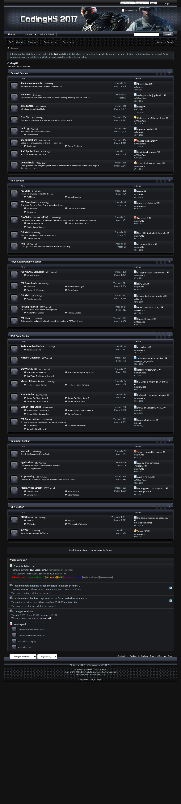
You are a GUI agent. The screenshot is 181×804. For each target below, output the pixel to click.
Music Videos (73, 491)
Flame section (32, 134)
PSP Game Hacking (30, 419)
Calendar (20, 42)
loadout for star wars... (147, 369)
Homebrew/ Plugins (76, 286)
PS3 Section (17, 180)
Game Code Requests (77, 425)
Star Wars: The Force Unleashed (40, 376)
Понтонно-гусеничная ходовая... (152, 518)
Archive (145, 656)
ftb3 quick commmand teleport (151, 395)
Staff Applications (30, 151)
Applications (27, 462)
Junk (23, 128)
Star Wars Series (29, 369)
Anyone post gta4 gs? (147, 203)
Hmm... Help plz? (145, 319)
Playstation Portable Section (26, 261)
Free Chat (25, 117)
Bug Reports (32, 146)
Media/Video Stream (31, 487)
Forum (11, 34)
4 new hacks (142, 347)
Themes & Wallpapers (77, 208)
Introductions (27, 105)
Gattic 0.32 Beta (144, 477)
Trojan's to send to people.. (149, 452)
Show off (30, 520)
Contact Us (122, 656)
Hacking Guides (74, 313)
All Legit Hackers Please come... (151, 272)
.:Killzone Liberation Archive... (151, 358)
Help (166, 3)
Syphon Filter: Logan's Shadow (80, 410)
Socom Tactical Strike (76, 401)
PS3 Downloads (28, 202)
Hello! (140, 106)
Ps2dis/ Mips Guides (35, 313)
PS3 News (31, 197)
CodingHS (135, 656)
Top (170, 656)
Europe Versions (74, 414)
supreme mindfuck (145, 129)
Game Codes (32, 425)
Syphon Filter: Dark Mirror (38, 410)
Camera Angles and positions (150, 296)
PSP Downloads (29, 283)
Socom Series (27, 394)
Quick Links (68, 42)
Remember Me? (130, 11)
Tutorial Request (33, 238)
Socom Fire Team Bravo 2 (78, 398)
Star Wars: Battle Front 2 (37, 372)
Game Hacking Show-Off (37, 429)
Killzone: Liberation (30, 357)
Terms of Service (158, 656)
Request (71, 520)
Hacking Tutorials (29, 306)
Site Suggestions (29, 140)
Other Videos (73, 495)
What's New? (47, 34)
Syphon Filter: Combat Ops (38, 414)
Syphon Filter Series (31, 406)
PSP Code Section (20, 336)
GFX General (27, 517)
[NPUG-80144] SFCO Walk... (150, 407)
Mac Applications (34, 468)
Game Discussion (75, 197)
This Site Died (143, 84)
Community (33, 42)
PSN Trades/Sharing (35, 223)
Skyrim (140, 191)
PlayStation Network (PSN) (34, 217)
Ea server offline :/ (145, 244)
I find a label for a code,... (149, 307)
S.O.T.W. (25, 530)
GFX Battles (31, 524)
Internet (25, 451)
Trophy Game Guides (35, 227)
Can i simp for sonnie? (147, 152)
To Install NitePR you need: (149, 163)
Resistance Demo (34, 350)
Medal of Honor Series (32, 381)
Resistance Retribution (32, 346)
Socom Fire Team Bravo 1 (37, 398)
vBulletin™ (90, 669)
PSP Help (25, 318)
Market (28, 34)
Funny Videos (32, 491)
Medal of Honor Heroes (37, 385)
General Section (19, 73)
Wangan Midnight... (146, 420)
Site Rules (26, 94)
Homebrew (31, 212)
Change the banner (146, 140)
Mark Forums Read (78, 550)
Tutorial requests (34, 299)
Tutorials (25, 232)
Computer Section (20, 441)
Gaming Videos (33, 495)
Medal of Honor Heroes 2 (78, 385)
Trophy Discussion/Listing (78, 223)
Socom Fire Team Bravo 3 (37, 401)
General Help (27, 162)
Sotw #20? (142, 531)
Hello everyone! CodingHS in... (151, 118)
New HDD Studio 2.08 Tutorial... (151, 233)
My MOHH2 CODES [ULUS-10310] (152, 382)
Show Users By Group (101, 550)
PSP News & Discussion (32, 271)
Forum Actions (50, 42)
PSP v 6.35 (142, 284)
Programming (28, 476)
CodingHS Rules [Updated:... (150, 95)
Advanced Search (165, 42)
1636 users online (38, 570)
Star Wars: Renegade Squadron (81, 372)
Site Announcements (31, 83)
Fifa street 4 (142, 218)
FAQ (11, 42)
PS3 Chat (25, 190)
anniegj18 (47, 618)
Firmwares (31, 286)
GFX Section (17, 507)
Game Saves (32, 208)
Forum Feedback (75, 146)
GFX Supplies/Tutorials (77, 524)
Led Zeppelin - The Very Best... (151, 488)
